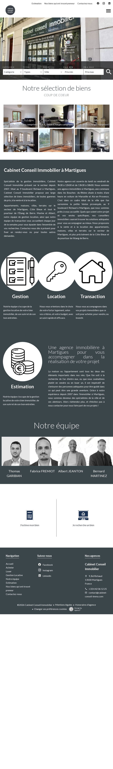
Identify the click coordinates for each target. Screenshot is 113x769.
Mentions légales (63, 604)
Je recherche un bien (83, 525)
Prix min (68, 67)
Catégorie (9, 67)
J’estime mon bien (29, 525)
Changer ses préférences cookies (50, 609)
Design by (75, 609)
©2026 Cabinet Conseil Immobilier (34, 604)
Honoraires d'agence (85, 604)
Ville (46, 67)
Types (26, 67)
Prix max (89, 67)
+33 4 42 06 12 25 (98, 588)
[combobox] (13, 72)
